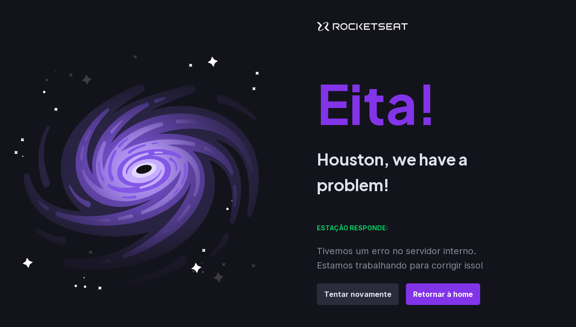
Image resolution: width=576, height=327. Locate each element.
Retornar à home (443, 294)
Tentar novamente (358, 294)
